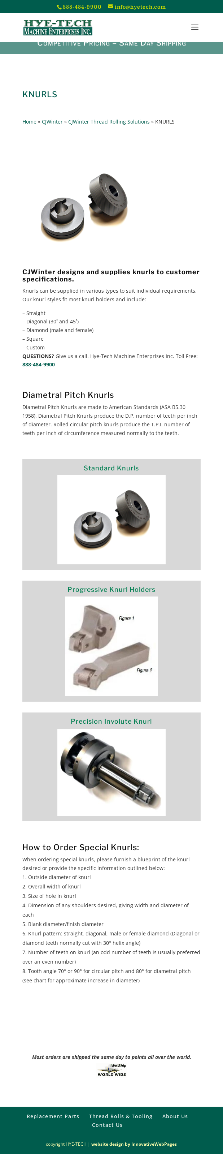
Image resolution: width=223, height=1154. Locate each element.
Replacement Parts (53, 1116)
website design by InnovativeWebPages (134, 1144)
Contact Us (107, 1124)
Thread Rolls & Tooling (121, 1116)
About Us (175, 1116)
